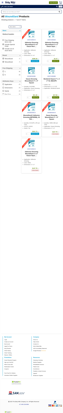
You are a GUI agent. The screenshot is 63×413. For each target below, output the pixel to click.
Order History (7, 350)
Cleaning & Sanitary (38, 360)
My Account (7, 344)
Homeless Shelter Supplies (10, 375)
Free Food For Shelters (10, 373)
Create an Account (8, 341)
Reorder (53, 2)
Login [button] (60, 6)
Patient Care (36, 366)
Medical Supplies (8, 34)
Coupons (6, 369)
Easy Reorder (7, 348)
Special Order (35, 61)
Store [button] (4, 30)
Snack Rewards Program (10, 360)
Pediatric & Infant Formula (39, 371)
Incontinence (36, 369)
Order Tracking (7, 352)
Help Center (36, 341)
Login (5, 339)
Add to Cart (55, 61)
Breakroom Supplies (38, 375)
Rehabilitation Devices (38, 364)
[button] (57, 6)
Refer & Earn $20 (8, 364)
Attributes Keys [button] (8, 81)
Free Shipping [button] (7, 68)
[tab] (11, 30)
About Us (35, 339)
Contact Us (36, 344)
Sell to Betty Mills (37, 346)
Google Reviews (37, 350)
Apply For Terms (8, 346)
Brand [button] (5, 55)
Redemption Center (9, 366)
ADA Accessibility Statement (40, 348)
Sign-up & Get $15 (8, 362)
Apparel (35, 373)
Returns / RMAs (8, 355)
